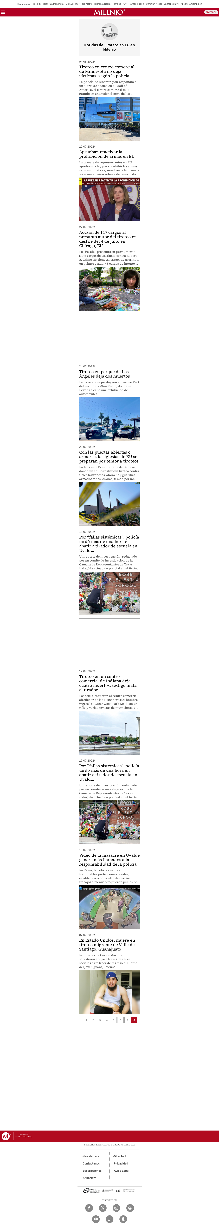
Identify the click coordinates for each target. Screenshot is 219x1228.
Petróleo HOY (120, 4)
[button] (3, 13)
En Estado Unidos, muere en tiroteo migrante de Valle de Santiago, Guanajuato (107, 944)
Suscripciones (92, 1170)
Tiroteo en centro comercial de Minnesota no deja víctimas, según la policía (106, 71)
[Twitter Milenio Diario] (103, 1208)
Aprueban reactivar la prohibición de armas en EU (107, 154)
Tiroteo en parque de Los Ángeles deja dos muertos (104, 374)
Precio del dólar (40, 4)
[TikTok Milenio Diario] (109, 1219)
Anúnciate (89, 1178)
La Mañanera (56, 4)
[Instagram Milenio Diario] (116, 1208)
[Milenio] (109, 12)
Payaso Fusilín (136, 4)
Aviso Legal (121, 1170)
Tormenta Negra (102, 4)
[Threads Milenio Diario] (130, 1208)
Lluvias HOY (72, 4)
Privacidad (121, 1163)
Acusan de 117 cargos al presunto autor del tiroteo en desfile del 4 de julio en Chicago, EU (108, 238)
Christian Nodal (154, 4)
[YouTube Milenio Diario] (96, 1219)
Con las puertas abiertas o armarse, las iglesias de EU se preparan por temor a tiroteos (109, 456)
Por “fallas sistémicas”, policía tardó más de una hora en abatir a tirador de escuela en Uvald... (109, 543)
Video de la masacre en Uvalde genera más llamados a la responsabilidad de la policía (109, 859)
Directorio (120, 1156)
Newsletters (91, 1156)
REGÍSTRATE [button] (211, 12)
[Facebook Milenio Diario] (89, 1208)
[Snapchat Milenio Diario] (123, 1219)
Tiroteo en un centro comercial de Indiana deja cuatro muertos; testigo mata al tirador (108, 683)
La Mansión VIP (172, 4)
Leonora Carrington (192, 4)
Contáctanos (91, 1163)
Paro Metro (86, 4)
